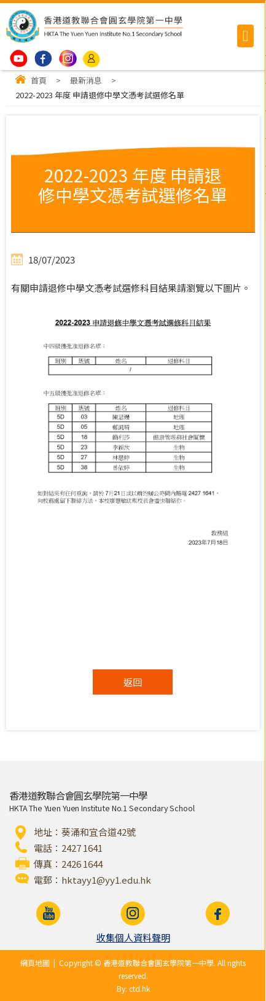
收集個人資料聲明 (133, 937)
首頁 (39, 80)
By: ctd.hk (133, 988)
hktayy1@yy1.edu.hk (106, 879)
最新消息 (86, 80)
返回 (132, 682)
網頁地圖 (35, 962)
